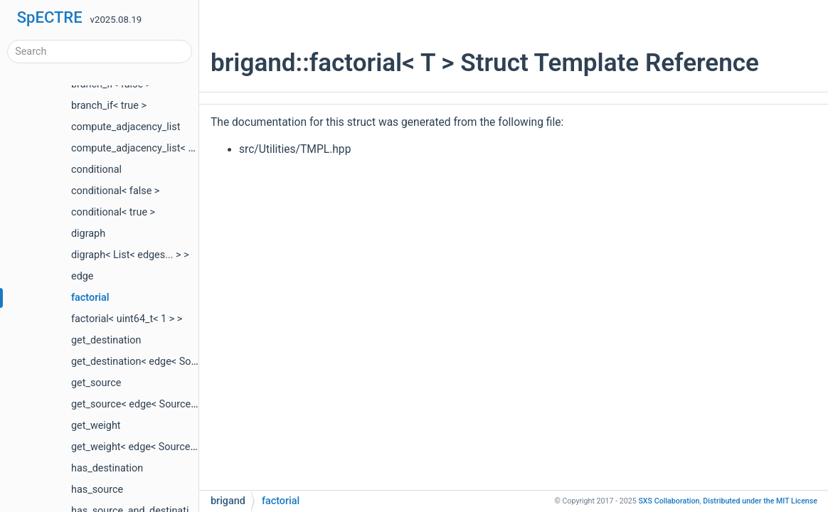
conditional (96, 170)
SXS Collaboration (668, 501)
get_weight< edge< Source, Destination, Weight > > (185, 447)
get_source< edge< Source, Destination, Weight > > (185, 404)
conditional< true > (113, 212)
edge (82, 276)
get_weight (96, 426)
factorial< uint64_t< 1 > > (126, 319)
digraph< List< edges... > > (130, 255)
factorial (90, 298)
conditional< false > (115, 191)
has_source (97, 490)
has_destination (107, 468)
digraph (88, 234)
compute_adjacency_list (126, 127)
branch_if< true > (109, 106)
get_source (96, 383)
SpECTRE (50, 17)
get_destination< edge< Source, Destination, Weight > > (195, 362)
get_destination (106, 340)
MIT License (760, 501)
